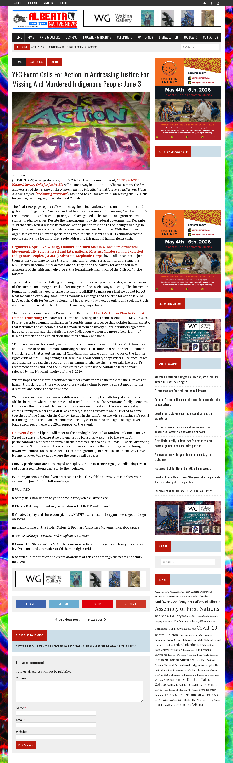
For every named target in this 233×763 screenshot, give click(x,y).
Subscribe (32, 3)
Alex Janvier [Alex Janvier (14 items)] (201, 597)
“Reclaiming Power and (51, 194)
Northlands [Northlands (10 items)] (172, 685)
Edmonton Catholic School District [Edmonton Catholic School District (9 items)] (195, 636)
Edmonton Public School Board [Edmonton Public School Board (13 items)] (202, 641)
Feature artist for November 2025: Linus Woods (183, 469)
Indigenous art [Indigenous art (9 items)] (190, 650)
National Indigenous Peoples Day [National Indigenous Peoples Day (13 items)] (200, 665)
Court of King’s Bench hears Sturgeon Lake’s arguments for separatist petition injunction (187, 480)
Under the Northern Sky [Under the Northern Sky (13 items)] (198, 700)
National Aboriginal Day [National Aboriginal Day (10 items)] (167, 665)
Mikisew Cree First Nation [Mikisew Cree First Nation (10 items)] (205, 661)
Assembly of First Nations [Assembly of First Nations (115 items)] (187, 609)
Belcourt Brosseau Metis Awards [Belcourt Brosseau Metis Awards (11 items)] (200, 617)
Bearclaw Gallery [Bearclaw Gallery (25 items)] (168, 617)
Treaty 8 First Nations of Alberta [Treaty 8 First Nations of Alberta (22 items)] (188, 695)
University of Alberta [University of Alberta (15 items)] (189, 705)
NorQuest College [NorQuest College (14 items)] (175, 680)
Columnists (124, 37)
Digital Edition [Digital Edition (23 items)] (166, 635)
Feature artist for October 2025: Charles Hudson (183, 491)
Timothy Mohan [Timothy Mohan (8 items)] (191, 690)
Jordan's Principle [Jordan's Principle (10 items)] (177, 655)
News (30, 37)
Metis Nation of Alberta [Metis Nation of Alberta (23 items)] (173, 660)
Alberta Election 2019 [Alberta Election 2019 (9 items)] (180, 592)
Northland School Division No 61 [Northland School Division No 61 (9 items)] (195, 685)
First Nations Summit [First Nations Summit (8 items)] (207, 646)
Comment (22, 679)
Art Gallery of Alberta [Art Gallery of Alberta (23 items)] (204, 602)
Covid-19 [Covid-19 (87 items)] (207, 628)
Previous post (67, 620)
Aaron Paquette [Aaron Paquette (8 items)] (162, 592)
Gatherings (145, 37)
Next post (97, 620)
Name (19, 708)
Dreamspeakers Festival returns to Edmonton (181, 391)
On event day (22, 433)
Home (17, 37)
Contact (64, 3)
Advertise (49, 3)
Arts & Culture (50, 37)
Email (19, 720)
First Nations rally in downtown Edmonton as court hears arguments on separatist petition (188, 444)
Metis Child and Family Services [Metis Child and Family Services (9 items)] (202, 655)
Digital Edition (168, 37)
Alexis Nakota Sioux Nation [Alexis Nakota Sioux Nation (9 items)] (179, 597)
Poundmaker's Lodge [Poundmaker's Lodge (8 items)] (173, 690)
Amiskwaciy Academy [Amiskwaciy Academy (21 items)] (171, 602)
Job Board (190, 37)
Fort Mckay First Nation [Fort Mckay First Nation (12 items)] (168, 650)
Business (71, 37)
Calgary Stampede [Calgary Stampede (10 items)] (164, 622)
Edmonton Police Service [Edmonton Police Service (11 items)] (168, 641)
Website (20, 732)
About (17, 3)
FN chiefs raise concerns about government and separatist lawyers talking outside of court (183, 430)
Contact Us (210, 37)
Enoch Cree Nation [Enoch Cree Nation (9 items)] (164, 645)
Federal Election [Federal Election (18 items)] (185, 645)
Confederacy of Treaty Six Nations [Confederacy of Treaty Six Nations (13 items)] (175, 629)
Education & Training (97, 37)
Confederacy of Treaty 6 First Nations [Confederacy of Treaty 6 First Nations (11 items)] (194, 622)
